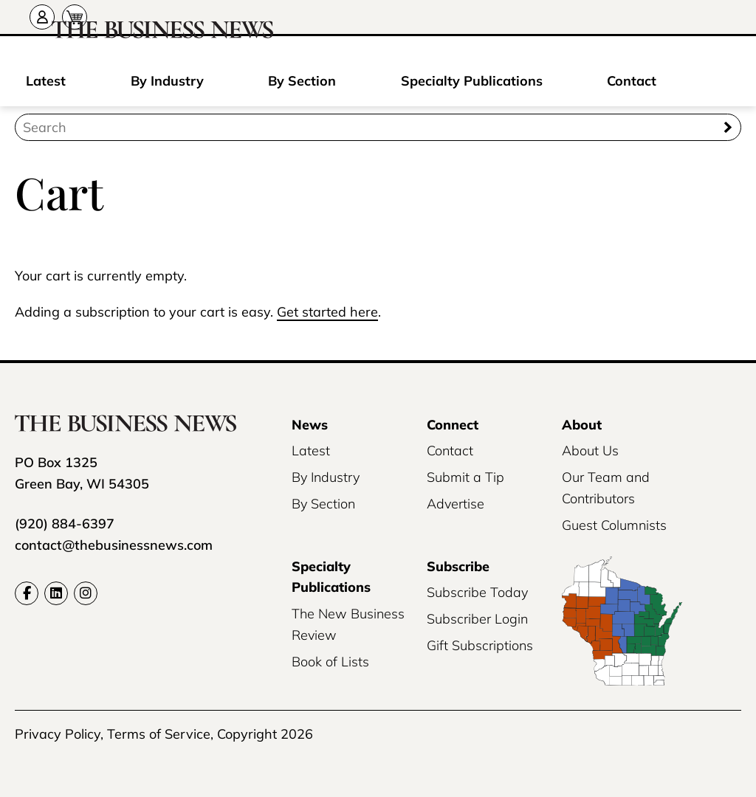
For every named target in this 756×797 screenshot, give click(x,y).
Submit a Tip (465, 477)
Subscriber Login (477, 618)
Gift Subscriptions (480, 645)
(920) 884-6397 (64, 523)
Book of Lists (330, 661)
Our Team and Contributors (606, 488)
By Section (302, 80)
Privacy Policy (57, 733)
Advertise (455, 503)
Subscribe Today (477, 592)
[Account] (42, 17)
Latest (46, 80)
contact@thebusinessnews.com (114, 544)
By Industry (167, 80)
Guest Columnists (614, 525)
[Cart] (74, 17)
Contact (631, 80)
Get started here (327, 311)
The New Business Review (348, 624)
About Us (590, 450)
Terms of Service (158, 733)
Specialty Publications (472, 80)
